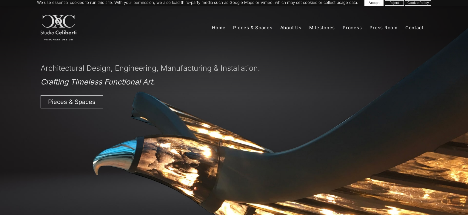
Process (352, 27)
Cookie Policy (418, 3)
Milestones (322, 27)
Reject (394, 3)
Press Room (384, 27)
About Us (290, 27)
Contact (414, 27)
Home (218, 27)
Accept (374, 3)
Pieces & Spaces (252, 27)
